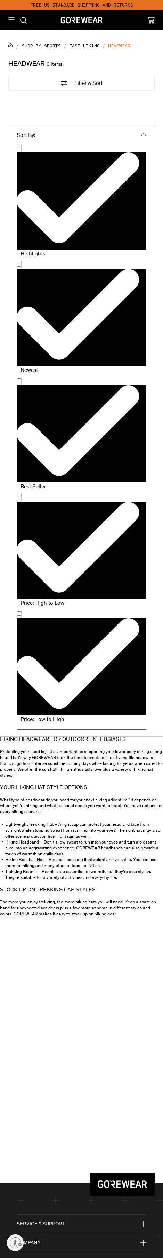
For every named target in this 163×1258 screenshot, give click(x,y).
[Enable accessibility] (15, 1242)
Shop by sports (41, 46)
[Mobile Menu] (11, 19)
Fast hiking (84, 46)
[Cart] (151, 20)
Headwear (119, 46)
